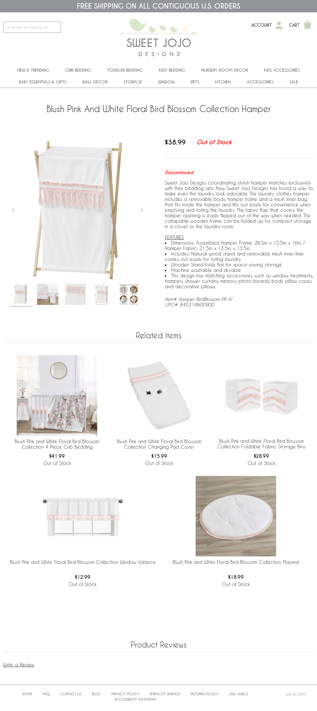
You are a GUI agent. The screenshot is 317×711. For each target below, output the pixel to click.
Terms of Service (164, 694)
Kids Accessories (282, 70)
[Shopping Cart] (307, 25)
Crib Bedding (78, 70)
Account (261, 25)
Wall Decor (95, 81)
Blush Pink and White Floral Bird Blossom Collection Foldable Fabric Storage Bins (261, 443)
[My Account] (279, 25)
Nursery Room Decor (224, 70)
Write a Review (18, 664)
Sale (293, 81)
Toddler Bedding (125, 70)
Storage (133, 81)
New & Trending (33, 70)
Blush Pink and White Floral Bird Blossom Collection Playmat (236, 562)
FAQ (46, 694)
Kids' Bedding (172, 70)
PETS (195, 81)
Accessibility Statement (135, 699)
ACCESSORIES (260, 81)
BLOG (96, 694)
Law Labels (238, 694)
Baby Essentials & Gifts (42, 81)
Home (27, 694)
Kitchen (223, 81)
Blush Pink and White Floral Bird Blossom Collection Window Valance (83, 562)
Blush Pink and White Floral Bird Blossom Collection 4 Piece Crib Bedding (57, 444)
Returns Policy (204, 694)
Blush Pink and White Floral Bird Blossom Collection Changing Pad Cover (159, 444)
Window (166, 81)
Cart (294, 25)
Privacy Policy (125, 694)
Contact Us (70, 694)
